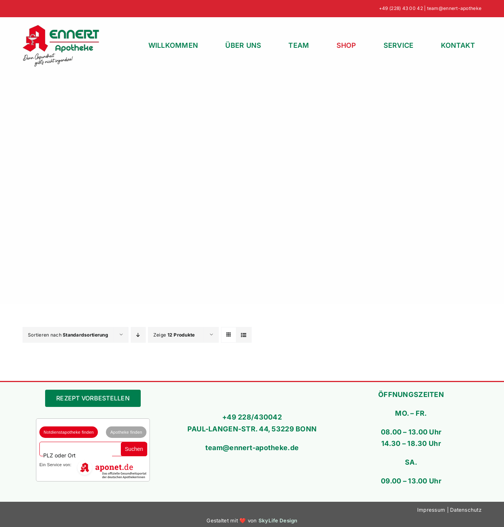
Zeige (174, 335)
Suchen (134, 449)
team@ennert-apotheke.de (252, 448)
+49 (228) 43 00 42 (401, 8)
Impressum (431, 510)
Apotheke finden (126, 432)
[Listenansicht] (243, 334)
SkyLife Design (278, 520)
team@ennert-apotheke (454, 8)
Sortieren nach (68, 335)
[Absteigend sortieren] (138, 335)
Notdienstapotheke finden (69, 432)
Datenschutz (465, 510)
